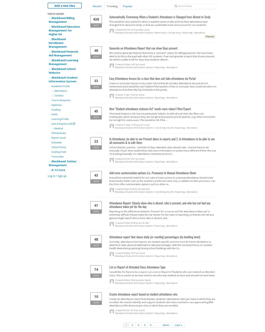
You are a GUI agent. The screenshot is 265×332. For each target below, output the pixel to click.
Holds (54, 114)
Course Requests (60, 100)
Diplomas (56, 105)
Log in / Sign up (57, 176)
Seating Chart (58, 151)
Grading (55, 109)
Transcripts (57, 156)
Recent (97, 6)
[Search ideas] (195, 6)
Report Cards (58, 137)
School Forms (58, 147)
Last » (178, 325)
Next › (166, 325)
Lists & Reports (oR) (63, 123)
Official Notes (58, 133)
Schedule (56, 142)
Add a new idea (64, 5)
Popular (127, 6)
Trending (112, 6)
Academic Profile (60, 86)
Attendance (59, 90)
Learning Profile (60, 119)
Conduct (57, 95)
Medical (57, 128)
